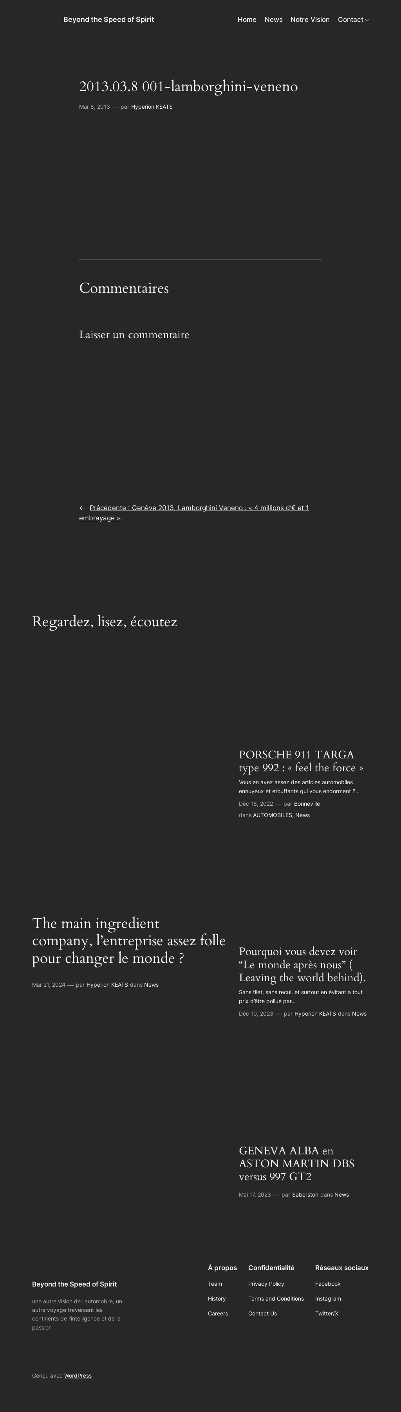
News (151, 984)
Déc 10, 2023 (256, 1013)
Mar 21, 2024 (48, 984)
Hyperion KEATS (152, 106)
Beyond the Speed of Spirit (108, 19)
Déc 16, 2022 (256, 803)
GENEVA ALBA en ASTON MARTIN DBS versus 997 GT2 (296, 1164)
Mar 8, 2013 (94, 106)
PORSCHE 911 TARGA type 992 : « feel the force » (301, 761)
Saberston (305, 1194)
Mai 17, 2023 (255, 1194)
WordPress (78, 1375)
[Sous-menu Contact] (367, 20)
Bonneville (307, 803)
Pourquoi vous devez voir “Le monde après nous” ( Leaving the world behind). (302, 964)
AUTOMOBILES (272, 815)
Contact (350, 19)
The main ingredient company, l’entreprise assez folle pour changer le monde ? (129, 941)
